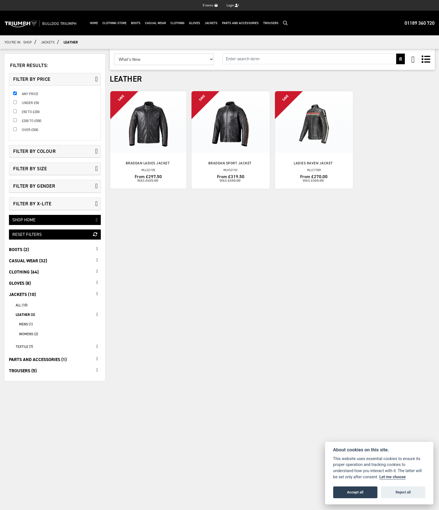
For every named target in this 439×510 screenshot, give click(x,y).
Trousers (273, 23)
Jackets (213, 23)
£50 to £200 (30, 111)
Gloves (196, 23)
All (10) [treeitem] (21, 305)
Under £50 (30, 102)
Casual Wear (157, 23)
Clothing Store (117, 23)
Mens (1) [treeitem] (26, 324)
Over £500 (30, 129)
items (210, 5)
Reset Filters (54, 234)
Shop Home (54, 220)
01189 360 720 (420, 23)
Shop (27, 42)
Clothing (180, 23)
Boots (138, 23)
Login (232, 5)
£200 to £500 (31, 120)
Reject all (403, 492)
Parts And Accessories (242, 23)
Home (96, 23)
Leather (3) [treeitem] (58, 314)
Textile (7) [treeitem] (58, 346)
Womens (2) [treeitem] (28, 334)
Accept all (355, 492)
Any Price (30, 93)
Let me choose (392, 477)
